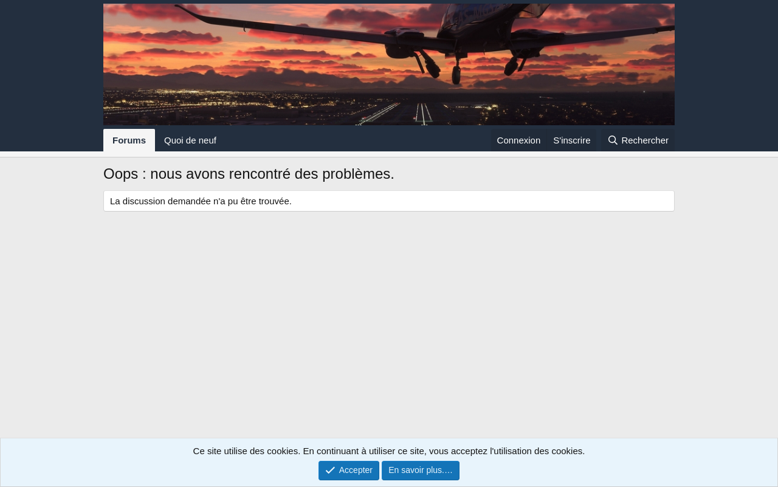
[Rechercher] (638, 140)
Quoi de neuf (190, 140)
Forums (129, 140)
